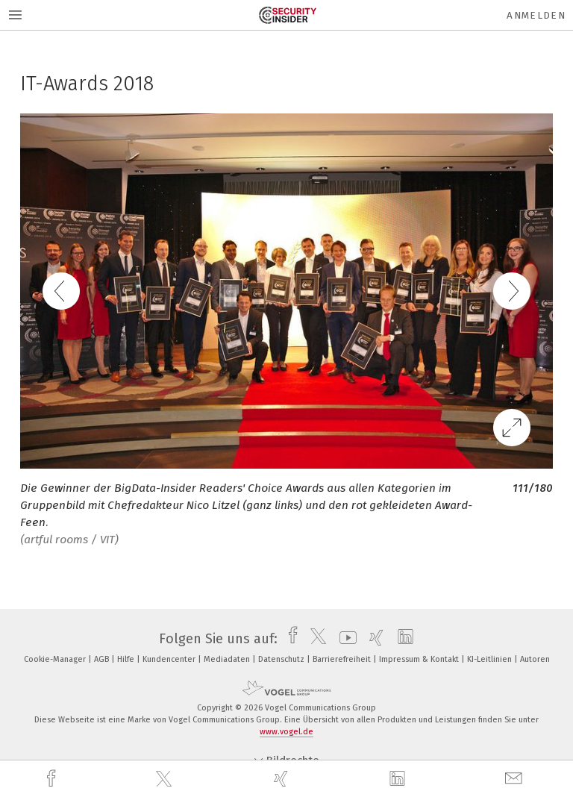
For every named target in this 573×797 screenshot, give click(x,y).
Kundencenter (170, 659)
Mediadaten (228, 659)
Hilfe (127, 659)
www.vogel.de (286, 732)
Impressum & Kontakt (420, 659)
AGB (102, 659)
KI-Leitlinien (490, 659)
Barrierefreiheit (343, 659)
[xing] (282, 778)
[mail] (515, 778)
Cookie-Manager (56, 659)
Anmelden (536, 15)
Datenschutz (282, 659)
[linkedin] (399, 779)
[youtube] (344, 639)
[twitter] (166, 779)
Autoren (535, 659)
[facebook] (53, 778)
